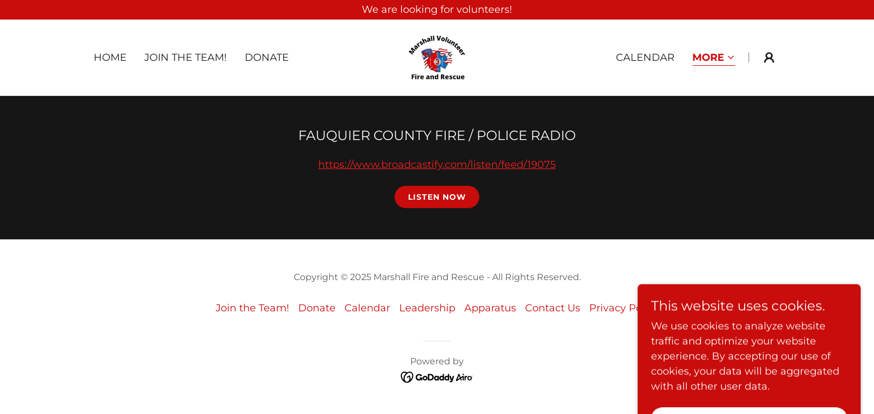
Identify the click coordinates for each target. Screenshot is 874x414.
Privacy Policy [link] (624, 308)
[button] (713, 58)
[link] (437, 57)
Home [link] (110, 57)
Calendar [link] (645, 57)
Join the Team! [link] (185, 57)
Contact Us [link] (552, 308)
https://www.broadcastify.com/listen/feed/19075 (437, 164)
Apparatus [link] (490, 308)
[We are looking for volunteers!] (437, 9)
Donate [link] (267, 57)
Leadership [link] (427, 308)
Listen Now (437, 197)
